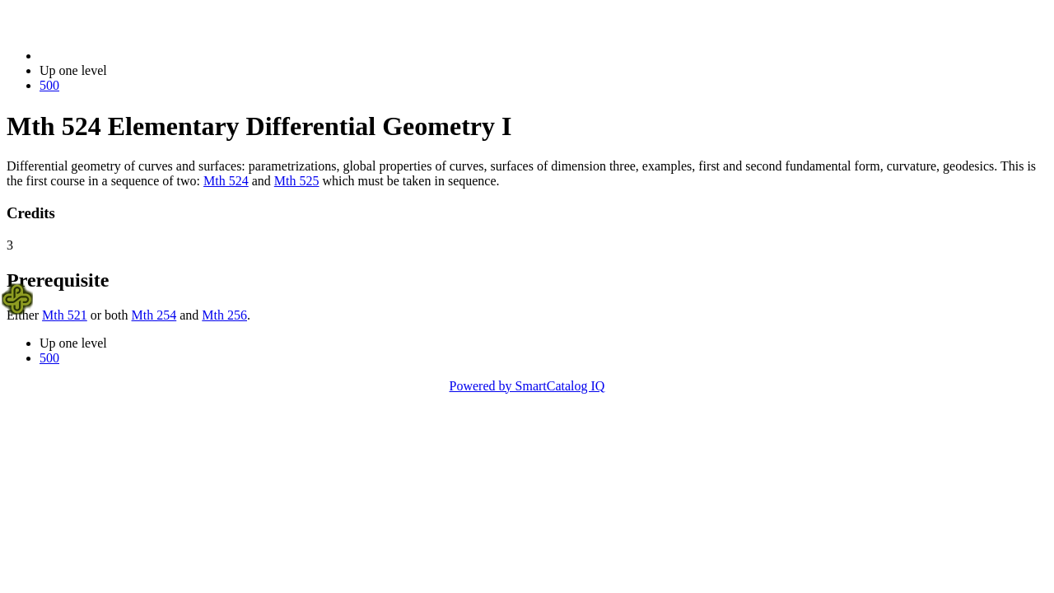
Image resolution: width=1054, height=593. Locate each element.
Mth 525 (296, 181)
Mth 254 (154, 315)
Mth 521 (64, 315)
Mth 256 (224, 315)
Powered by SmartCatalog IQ (527, 386)
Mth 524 (226, 181)
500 (49, 85)
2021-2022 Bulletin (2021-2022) (126, 56)
